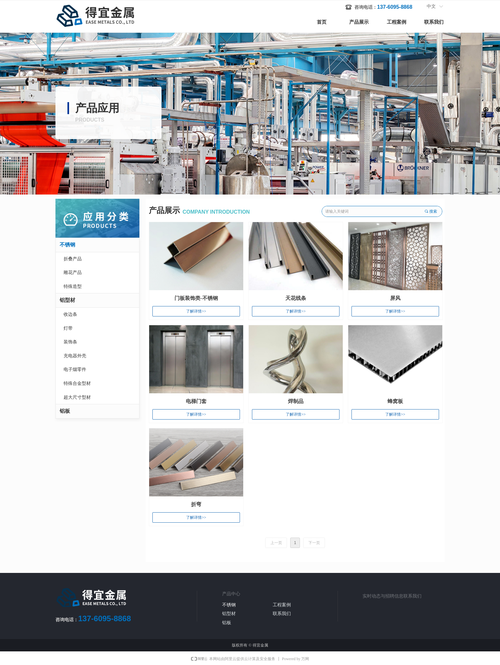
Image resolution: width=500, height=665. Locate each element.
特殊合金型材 (77, 383)
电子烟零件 (75, 369)
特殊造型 (73, 286)
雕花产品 (73, 272)
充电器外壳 (75, 355)
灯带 (68, 328)
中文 (431, 6)
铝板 (65, 411)
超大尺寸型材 (77, 397)
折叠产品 (73, 258)
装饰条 (70, 341)
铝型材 (67, 300)
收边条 (70, 314)
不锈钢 (67, 244)
